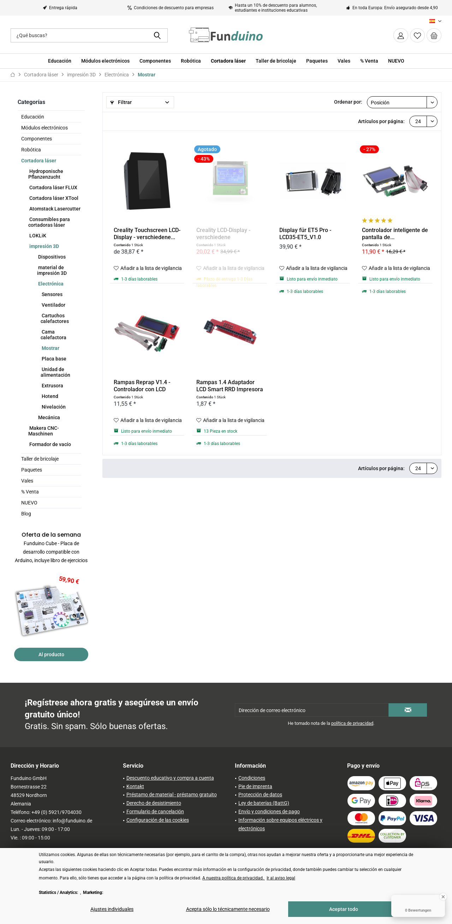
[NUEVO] (396, 61)
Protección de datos (260, 794)
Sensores (52, 294)
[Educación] (59, 61)
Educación (32, 117)
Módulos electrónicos (44, 128)
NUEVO (29, 503)
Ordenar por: (348, 102)
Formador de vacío (49, 444)
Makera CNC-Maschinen (43, 431)
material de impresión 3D (52, 270)
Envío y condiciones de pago (269, 811)
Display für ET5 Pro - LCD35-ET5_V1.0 (305, 234)
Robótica (31, 149)
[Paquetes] (317, 61)
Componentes (36, 139)
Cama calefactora (53, 334)
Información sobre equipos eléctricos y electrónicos (280, 824)
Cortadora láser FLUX (52, 187)
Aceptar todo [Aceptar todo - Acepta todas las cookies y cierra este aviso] (343, 909)
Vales (27, 481)
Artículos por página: (381, 121)
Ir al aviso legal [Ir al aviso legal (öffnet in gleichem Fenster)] (281, 878)
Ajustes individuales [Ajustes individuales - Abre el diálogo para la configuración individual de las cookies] (111, 909)
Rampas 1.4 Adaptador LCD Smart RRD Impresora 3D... (229, 386)
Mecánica (48, 417)
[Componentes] (155, 61)
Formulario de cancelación (155, 811)
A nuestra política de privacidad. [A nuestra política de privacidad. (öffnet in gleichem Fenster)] (233, 878)
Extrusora (52, 385)
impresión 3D (43, 246)
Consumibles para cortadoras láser (49, 222)
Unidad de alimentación (55, 372)
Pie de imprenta (255, 786)
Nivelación (53, 407)
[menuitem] (434, 35)
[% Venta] (369, 61)
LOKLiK (37, 235)
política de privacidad (352, 723)
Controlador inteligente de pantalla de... (395, 234)
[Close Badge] (443, 896)
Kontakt (135, 786)
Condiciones (251, 778)
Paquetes (31, 470)
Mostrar (50, 348)
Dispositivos (51, 257)
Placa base (53, 359)
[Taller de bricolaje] (276, 61)
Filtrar (121, 102)
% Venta (30, 492)
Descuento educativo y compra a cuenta (170, 778)
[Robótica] (191, 61)
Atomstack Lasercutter (54, 209)
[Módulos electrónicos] (105, 61)
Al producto (51, 654)
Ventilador (53, 305)
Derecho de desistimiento (153, 803)
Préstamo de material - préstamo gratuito (171, 794)
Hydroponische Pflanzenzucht (45, 174)
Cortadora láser (38, 160)
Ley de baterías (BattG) (263, 803)
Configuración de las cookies (157, 820)
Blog (26, 513)
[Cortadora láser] (228, 61)
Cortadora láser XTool (53, 198)
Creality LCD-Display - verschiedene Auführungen (223, 234)
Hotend (49, 396)
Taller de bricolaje (40, 459)
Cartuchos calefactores (55, 318)
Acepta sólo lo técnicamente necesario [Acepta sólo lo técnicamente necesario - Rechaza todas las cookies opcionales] (228, 909)
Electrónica (50, 284)
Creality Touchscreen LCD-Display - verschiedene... (147, 234)
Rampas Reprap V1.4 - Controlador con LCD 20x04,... (142, 386)
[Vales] (344, 61)
